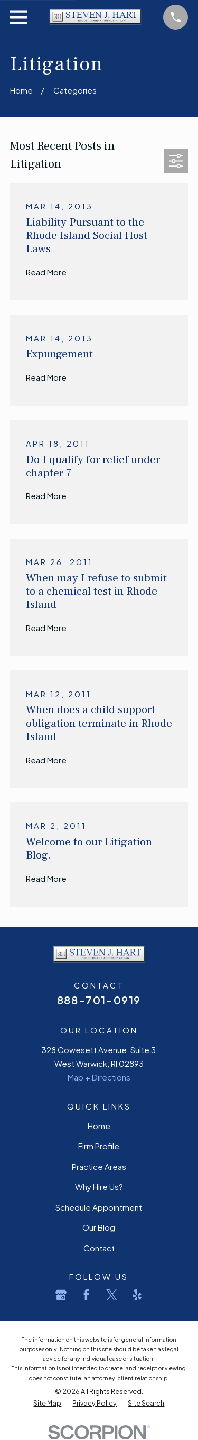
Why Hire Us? (99, 1186)
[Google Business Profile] (61, 1294)
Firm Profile (98, 1146)
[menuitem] (47, 1403)
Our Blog (98, 1227)
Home (99, 1126)
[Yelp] (137, 1294)
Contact (99, 1248)
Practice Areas (99, 1166)
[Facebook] (86, 1294)
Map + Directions (99, 1077)
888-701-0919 (99, 1000)
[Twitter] (111, 1294)
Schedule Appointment (98, 1207)
